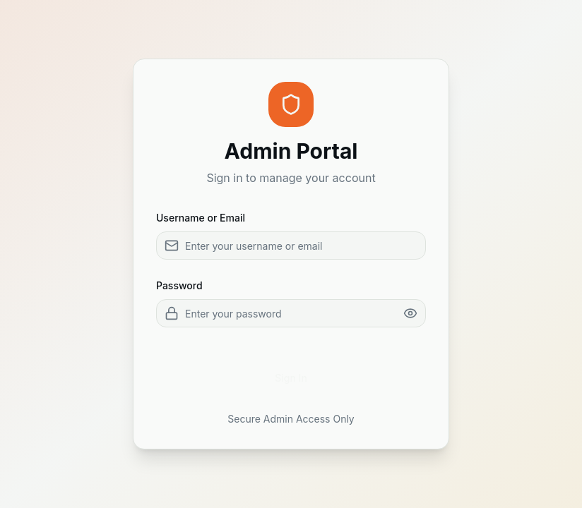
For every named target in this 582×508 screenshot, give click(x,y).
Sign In (291, 378)
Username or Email (200, 218)
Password (179, 285)
